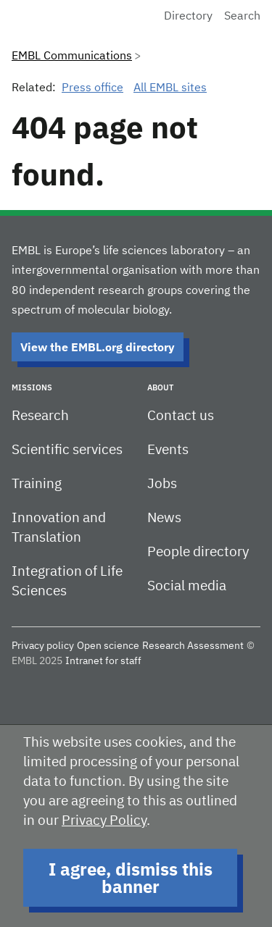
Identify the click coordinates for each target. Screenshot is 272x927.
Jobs (162, 484)
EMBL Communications (72, 56)
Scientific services (67, 450)
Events (168, 450)
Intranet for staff (103, 661)
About (160, 387)
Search (242, 16)
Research (40, 416)
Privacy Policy (104, 821)
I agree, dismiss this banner (131, 877)
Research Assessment (193, 646)
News (164, 518)
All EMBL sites (170, 88)
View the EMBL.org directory (97, 347)
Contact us (180, 416)
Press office (92, 88)
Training (37, 484)
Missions (32, 387)
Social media (186, 586)
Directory (188, 16)
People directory (198, 552)
